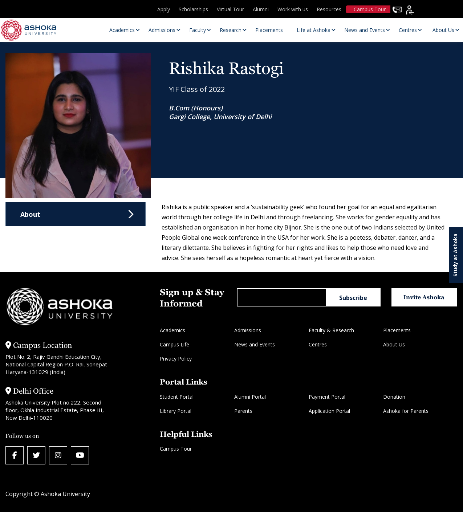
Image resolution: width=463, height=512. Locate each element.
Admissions (247, 330)
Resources (329, 9)
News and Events (254, 344)
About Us (394, 344)
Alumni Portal (250, 396)
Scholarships (193, 9)
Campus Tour (370, 9)
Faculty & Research (331, 330)
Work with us (292, 9)
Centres (318, 344)
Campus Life (174, 344)
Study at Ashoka (455, 255)
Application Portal (329, 410)
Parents (243, 410)
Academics (172, 330)
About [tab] (30, 214)
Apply (163, 9)
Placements (397, 330)
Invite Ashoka (423, 297)
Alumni (261, 9)
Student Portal (177, 396)
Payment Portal (327, 396)
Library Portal (175, 410)
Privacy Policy (176, 358)
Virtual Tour (230, 9)
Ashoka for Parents (406, 410)
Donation (394, 396)
